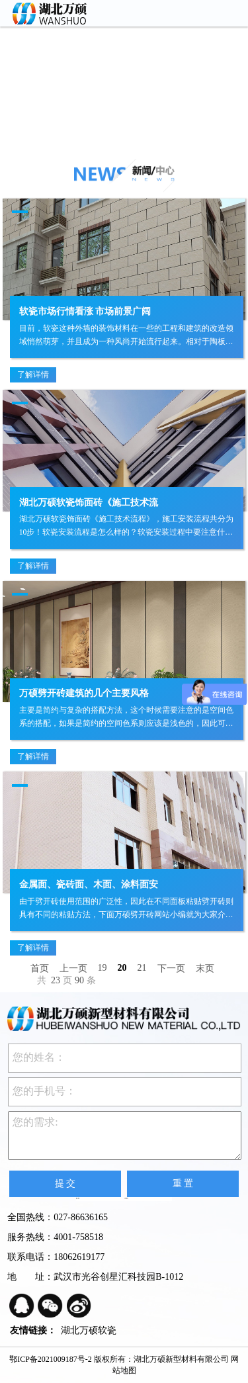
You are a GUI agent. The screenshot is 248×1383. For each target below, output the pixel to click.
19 (102, 968)
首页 (39, 968)
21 (142, 968)
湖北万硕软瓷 (88, 1330)
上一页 (73, 968)
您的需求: (124, 1135)
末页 (205, 968)
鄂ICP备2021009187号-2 (50, 1359)
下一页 (171, 968)
